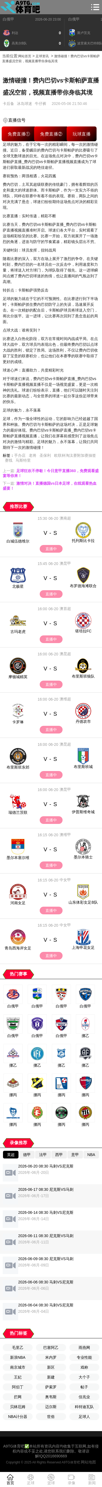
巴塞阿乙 (50, 1347)
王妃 (17, 1377)
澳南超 (65, 518)
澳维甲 (65, 834)
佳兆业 (84, 1397)
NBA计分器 (17, 1416)
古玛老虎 (18, 631)
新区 (51, 1367)
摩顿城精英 (17, 677)
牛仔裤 (40, 103)
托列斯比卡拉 (83, 540)
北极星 (18, 586)
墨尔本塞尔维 (18, 857)
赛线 (9, 460)
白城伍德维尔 (18, 541)
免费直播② (51, 134)
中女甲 (65, 880)
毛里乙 (17, 1347)
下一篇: (50, 485)
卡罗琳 (18, 722)
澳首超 (65, 608)
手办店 (20, 455)
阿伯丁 (17, 1387)
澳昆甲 (65, 563)
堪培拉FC (83, 631)
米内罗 (51, 1357)
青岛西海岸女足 (18, 948)
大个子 (84, 1377)
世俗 (51, 1416)
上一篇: (51, 473)
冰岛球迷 (24, 103)
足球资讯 (42, 56)
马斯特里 (23, 460)
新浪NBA (18, 1357)
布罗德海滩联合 (83, 586)
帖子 (84, 1387)
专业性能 (84, 1357)
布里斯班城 (83, 766)
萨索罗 (51, 1387)
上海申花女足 (83, 947)
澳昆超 (65, 654)
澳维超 (65, 699)
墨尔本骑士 (83, 857)
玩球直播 (81, 134)
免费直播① (19, 134)
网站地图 (88, 1462)
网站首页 (24, 56)
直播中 (51, 549)
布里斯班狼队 (83, 676)
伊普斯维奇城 (83, 812)
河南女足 (18, 903)
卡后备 (8, 103)
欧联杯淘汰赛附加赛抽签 (75, 455)
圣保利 (45, 455)
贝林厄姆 (17, 1407)
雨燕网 (84, 1347)
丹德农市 (83, 721)
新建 (51, 1377)
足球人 (84, 1416)
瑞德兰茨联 (17, 812)
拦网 (17, 1397)
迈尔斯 (51, 1407)
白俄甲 (8, 19)
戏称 (84, 1367)
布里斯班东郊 (18, 767)
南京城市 (17, 1367)
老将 (32, 455)
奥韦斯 (51, 1397)
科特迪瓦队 (84, 1407)
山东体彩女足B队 (83, 902)
